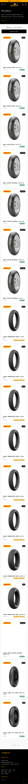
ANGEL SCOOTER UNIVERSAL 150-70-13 (13, 221)
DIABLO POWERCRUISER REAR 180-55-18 (14, 614)
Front (23, 37)
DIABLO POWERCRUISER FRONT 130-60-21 (13, 417)
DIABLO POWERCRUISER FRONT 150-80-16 (13, 457)
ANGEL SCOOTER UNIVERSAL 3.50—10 (13, 298)
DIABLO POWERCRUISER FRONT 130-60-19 (13, 377)
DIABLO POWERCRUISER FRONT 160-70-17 (13, 536)
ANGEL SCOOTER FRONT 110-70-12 (12, 67)
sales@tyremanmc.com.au (7, 762)
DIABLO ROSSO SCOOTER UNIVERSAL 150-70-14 (12, 653)
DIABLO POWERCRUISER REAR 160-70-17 (14, 576)
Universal (23, 152)
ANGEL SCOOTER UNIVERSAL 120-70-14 (13, 183)
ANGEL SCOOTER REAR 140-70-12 (12, 144)
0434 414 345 (5, 760)
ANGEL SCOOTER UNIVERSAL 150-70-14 (13, 260)
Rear (24, 114)
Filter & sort (14, 31)
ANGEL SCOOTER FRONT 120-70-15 (12, 106)
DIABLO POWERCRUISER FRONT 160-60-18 (13, 497)
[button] (2, 5)
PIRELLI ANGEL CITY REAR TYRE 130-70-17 (13, 733)
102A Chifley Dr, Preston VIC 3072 (10, 764)
